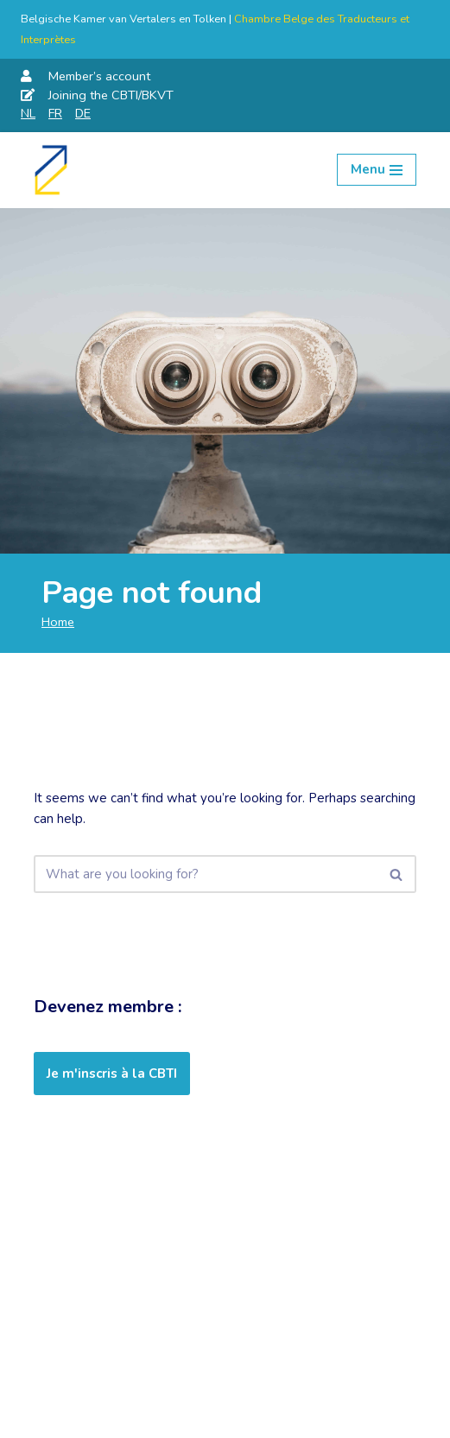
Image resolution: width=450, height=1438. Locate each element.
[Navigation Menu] (376, 170)
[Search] (205, 874)
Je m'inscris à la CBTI (112, 1073)
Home (57, 621)
